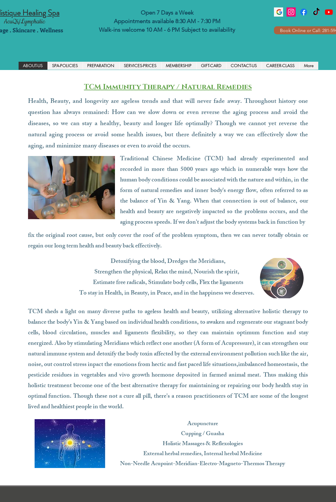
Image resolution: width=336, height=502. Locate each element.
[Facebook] (303, 12)
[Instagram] (291, 12)
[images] (278, 12)
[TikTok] (316, 12)
